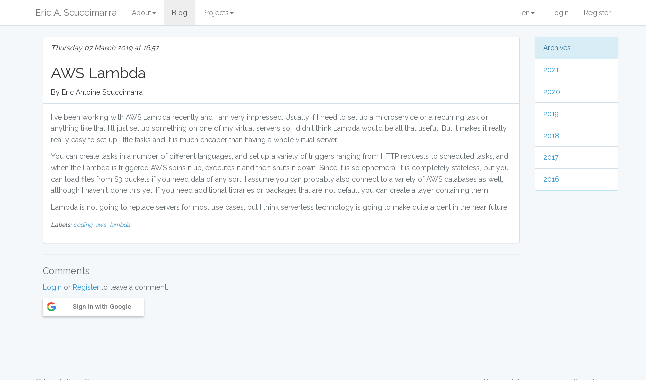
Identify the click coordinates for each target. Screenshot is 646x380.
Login (559, 13)
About (144, 13)
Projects (218, 13)
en (528, 13)
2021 (551, 70)
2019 (551, 114)
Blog (179, 13)
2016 (551, 179)
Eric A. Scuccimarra (76, 12)
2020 (551, 92)
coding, (84, 224)
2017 (550, 157)
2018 (551, 136)
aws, (102, 224)
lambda (120, 224)
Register (597, 13)
